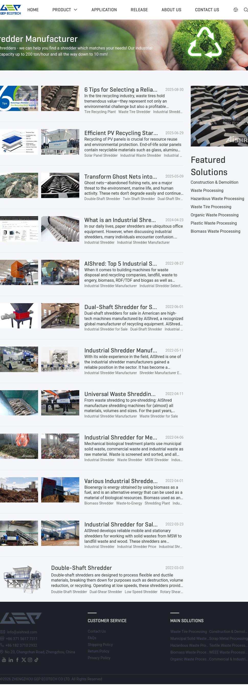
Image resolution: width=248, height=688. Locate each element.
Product (61, 10)
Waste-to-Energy (129, 503)
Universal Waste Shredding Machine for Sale (141, 394)
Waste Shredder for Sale (159, 416)
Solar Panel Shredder (101, 155)
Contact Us (97, 631)
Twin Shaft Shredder (139, 199)
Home (33, 10)
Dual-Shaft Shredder (173, 199)
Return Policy (98, 651)
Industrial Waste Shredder (140, 155)
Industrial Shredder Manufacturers (129, 350)
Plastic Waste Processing (214, 223)
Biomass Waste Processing (215, 231)
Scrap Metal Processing (228, 638)
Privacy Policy (99, 658)
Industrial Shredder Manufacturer (179, 112)
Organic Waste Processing (215, 215)
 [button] (246, 10)
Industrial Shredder (99, 242)
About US (171, 10)
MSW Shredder (156, 460)
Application (104, 10)
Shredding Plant (157, 503)
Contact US (207, 10)
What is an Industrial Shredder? (125, 220)
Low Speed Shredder (141, 592)
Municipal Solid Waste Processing (198, 638)
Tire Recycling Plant (100, 112)
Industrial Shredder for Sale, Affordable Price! (143, 524)
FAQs (92, 638)
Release (139, 10)
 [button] (236, 10)
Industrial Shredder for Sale (106, 329)
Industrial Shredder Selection (162, 286)
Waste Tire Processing (211, 206)
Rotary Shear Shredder (178, 592)
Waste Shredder (129, 460)
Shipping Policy (100, 645)
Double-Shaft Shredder (102, 199)
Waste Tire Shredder (134, 112)
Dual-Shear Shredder (106, 592)
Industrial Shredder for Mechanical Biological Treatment (157, 437)
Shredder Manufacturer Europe (164, 373)
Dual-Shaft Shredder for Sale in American (138, 307)
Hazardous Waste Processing (217, 198)
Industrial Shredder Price (136, 547)
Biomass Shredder (99, 503)
